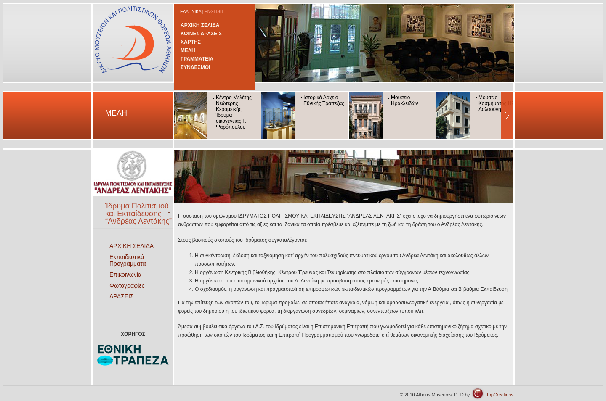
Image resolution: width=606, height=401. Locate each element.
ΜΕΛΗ (188, 50)
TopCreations (499, 394)
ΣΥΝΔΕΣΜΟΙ (195, 67)
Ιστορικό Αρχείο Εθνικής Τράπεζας (323, 100)
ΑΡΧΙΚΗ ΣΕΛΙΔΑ (200, 25)
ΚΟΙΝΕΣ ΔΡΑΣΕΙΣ (201, 34)
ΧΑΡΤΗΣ (191, 42)
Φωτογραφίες (126, 285)
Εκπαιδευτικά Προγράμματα (127, 260)
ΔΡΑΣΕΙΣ (121, 296)
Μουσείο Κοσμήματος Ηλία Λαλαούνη (498, 103)
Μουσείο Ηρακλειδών (404, 100)
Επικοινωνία (125, 274)
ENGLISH (214, 11)
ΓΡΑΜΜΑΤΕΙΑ (197, 59)
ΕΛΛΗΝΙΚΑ (190, 11)
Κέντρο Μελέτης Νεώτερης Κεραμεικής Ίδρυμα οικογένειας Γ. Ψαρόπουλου (234, 112)
